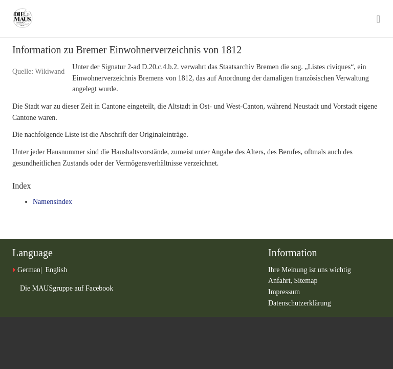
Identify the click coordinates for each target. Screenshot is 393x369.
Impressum (284, 292)
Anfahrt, (281, 280)
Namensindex (52, 202)
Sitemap (306, 280)
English (56, 270)
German (28, 270)
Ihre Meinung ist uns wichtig (309, 270)
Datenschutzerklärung (299, 303)
